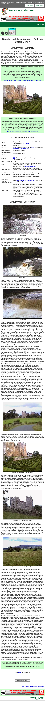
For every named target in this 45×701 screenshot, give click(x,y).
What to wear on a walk (14, 131)
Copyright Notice (39, 699)
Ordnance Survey (30, 166)
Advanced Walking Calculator (11, 665)
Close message (29, 5)
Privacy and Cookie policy (37, 697)
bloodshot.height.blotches (21, 148)
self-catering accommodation (25, 180)
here (32, 147)
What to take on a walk (31, 131)
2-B (14, 158)
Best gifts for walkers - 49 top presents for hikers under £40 (22, 80)
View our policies (39, 5)
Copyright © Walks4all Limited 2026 (33, 686)
